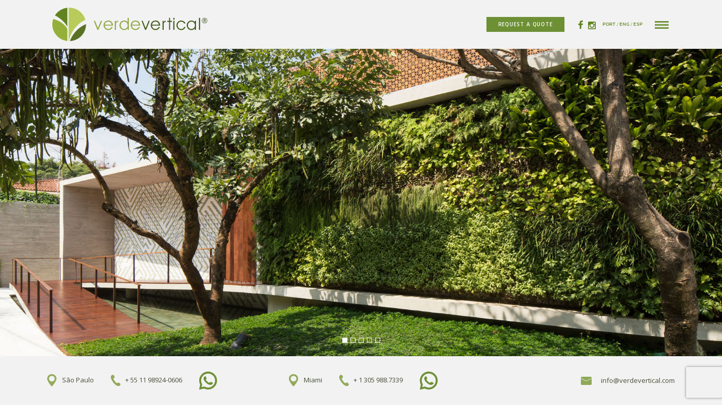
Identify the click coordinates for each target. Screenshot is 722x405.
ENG (624, 24)
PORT (609, 24)
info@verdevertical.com (628, 380)
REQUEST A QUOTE (525, 24)
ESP (637, 24)
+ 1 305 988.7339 (378, 379)
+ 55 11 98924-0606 (153, 379)
